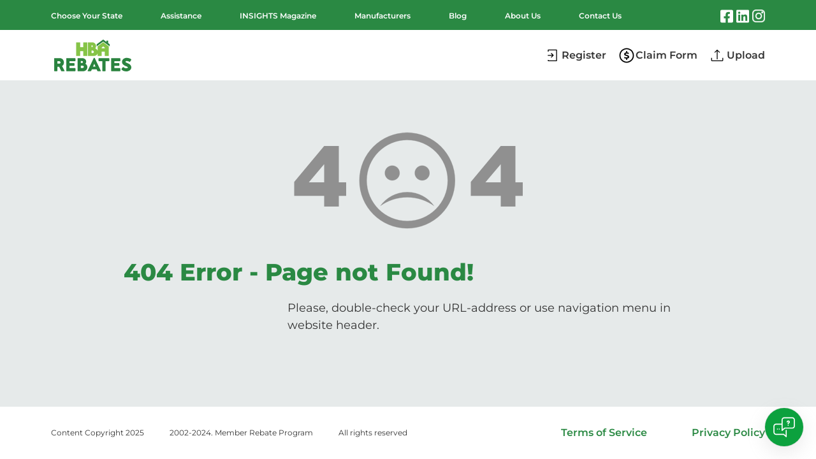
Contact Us (600, 15)
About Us (523, 15)
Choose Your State (86, 15)
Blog (458, 15)
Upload (746, 55)
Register (584, 55)
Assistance (181, 15)
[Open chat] (784, 427)
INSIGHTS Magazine (278, 15)
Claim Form (666, 55)
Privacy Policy (728, 432)
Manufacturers (382, 15)
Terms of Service (604, 432)
